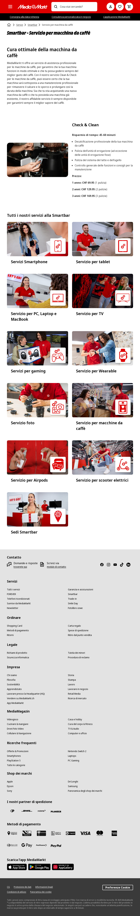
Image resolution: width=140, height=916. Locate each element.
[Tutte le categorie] (10, 6)
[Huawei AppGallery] (63, 867)
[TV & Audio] (73, 728)
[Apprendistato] (14, 689)
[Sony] (9, 791)
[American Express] (114, 833)
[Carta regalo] (74, 625)
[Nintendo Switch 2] (77, 751)
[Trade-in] (72, 598)
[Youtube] (116, 565)
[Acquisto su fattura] (56, 833)
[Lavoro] (71, 684)
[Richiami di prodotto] (17, 652)
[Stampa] (72, 679)
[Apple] (10, 781)
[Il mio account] (110, 7)
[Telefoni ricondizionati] (18, 598)
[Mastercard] (99, 833)
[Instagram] (110, 565)
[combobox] (77, 6)
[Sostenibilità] (13, 684)
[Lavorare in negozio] (78, 689)
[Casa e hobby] (75, 719)
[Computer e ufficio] (77, 733)
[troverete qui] (20, 566)
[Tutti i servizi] (13, 589)
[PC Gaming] (73, 760)
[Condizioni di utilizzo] (16, 892)
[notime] (41, 811)
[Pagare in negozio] (12, 833)
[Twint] (70, 833)
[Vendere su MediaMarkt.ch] (20, 698)
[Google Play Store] (39, 867)
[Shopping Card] (14, 625)
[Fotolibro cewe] (75, 608)
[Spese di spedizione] (78, 630)
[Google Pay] (27, 845)
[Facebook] (103, 565)
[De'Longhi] (73, 781)
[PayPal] (56, 846)
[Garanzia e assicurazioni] (80, 589)
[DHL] (27, 811)
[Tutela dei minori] (76, 652)
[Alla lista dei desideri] (120, 7)
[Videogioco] (12, 719)
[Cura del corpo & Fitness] (80, 724)
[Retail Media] (74, 693)
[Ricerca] (56, 7)
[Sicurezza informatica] (18, 657)
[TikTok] (123, 565)
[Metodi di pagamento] (18, 630)
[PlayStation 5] (14, 760)
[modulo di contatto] (56, 566)
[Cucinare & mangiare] (17, 724)
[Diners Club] (12, 845)
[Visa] (85, 833)
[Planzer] (56, 811)
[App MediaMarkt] (15, 703)
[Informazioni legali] (44, 887)
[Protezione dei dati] (22, 887)
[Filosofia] (11, 679)
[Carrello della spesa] (129, 7)
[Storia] (71, 675)
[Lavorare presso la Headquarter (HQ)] (26, 693)
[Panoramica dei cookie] (41, 892)
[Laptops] (72, 756)
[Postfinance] (41, 845)
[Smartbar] (73, 594)
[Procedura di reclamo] (78, 657)
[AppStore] (17, 867)
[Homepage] (9, 25)
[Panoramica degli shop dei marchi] (85, 791)
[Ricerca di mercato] (77, 698)
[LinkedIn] (129, 565)
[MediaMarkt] (32, 6)
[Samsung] (73, 786)
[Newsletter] (12, 608)
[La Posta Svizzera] (12, 811)
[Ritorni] (10, 635)
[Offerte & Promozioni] (17, 751)
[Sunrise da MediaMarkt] (19, 603)
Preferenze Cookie (117, 887)
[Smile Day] (73, 603)
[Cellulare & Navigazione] (19, 733)
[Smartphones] (14, 756)
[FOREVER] (11, 594)
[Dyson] (10, 786)
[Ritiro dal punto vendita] (80, 635)
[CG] (8, 887)
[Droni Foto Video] (15, 728)
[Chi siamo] (12, 675)
